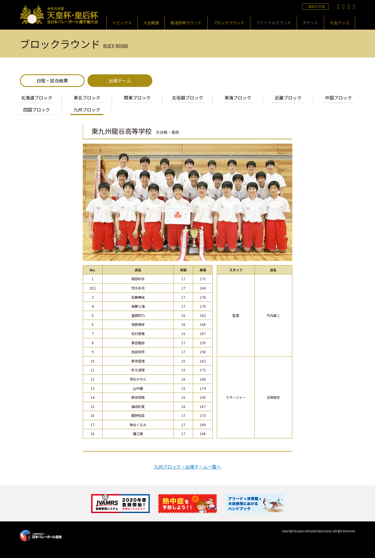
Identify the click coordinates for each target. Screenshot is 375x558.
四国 (36, 110)
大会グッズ (339, 22)
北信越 (187, 98)
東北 (86, 98)
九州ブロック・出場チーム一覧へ (187, 466)
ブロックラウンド (229, 22)
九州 (86, 110)
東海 (237, 98)
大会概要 (151, 22)
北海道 (36, 98)
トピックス (122, 22)
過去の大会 (315, 6)
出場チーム (120, 80)
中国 (338, 98)
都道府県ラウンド (186, 22)
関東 (137, 98)
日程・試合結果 (52, 80)
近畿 (288, 98)
